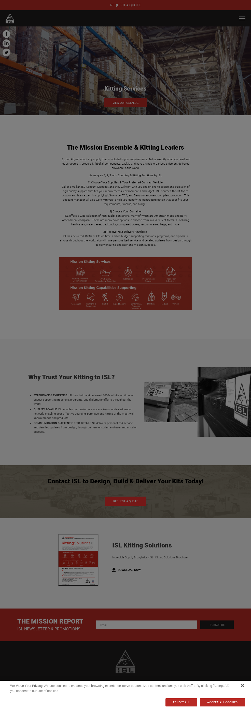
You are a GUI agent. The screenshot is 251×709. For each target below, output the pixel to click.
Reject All (181, 702)
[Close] (242, 685)
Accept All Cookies (222, 702)
